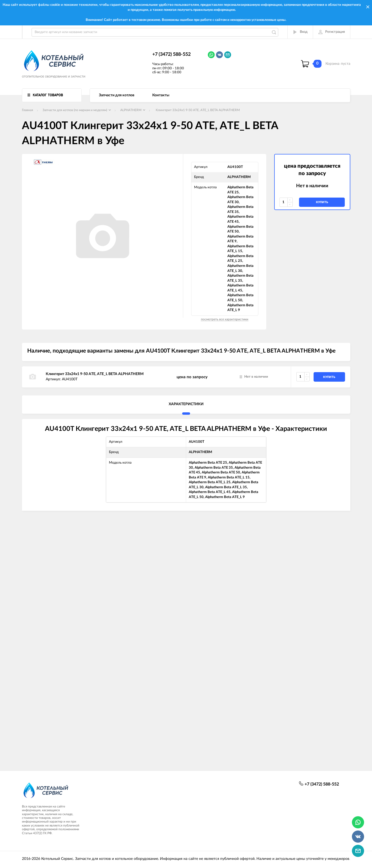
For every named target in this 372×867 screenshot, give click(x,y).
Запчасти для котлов (116, 95)
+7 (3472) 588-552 (171, 54)
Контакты (160, 95)
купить (322, 202)
